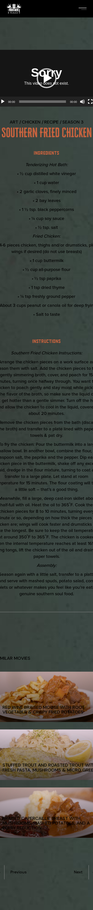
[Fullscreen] (90, 101)
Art (14, 122)
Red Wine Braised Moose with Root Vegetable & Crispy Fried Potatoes (43, 709)
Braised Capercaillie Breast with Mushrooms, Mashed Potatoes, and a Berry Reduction (46, 823)
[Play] (2, 101)
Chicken (31, 122)
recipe (51, 122)
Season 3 (73, 122)
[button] (47, 78)
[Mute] (82, 101)
